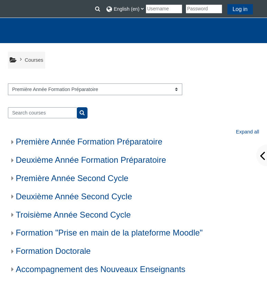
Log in (240, 9)
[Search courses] (42, 112)
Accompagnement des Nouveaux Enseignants (100, 269)
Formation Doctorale (53, 251)
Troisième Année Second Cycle (73, 214)
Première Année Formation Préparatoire (89, 141)
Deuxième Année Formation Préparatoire (91, 160)
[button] (98, 8)
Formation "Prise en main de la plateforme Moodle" (109, 232)
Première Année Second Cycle (72, 178)
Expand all (247, 131)
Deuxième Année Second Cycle (74, 196)
